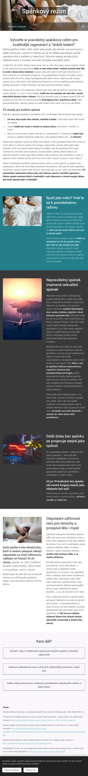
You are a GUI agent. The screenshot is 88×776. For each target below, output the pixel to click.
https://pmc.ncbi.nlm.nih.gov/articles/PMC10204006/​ (47, 752)
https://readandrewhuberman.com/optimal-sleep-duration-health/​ (27, 743)
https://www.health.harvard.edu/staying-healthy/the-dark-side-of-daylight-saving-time (44, 720)
